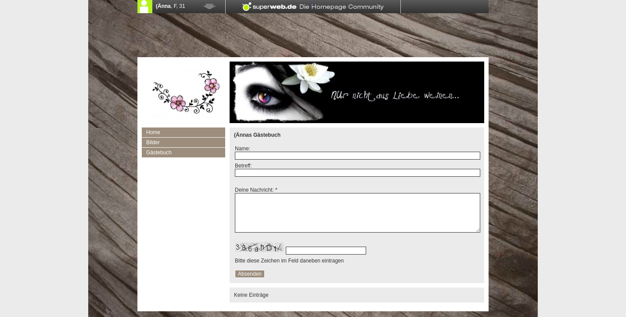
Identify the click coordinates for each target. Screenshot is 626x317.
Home (153, 132)
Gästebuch (159, 152)
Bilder (153, 142)
